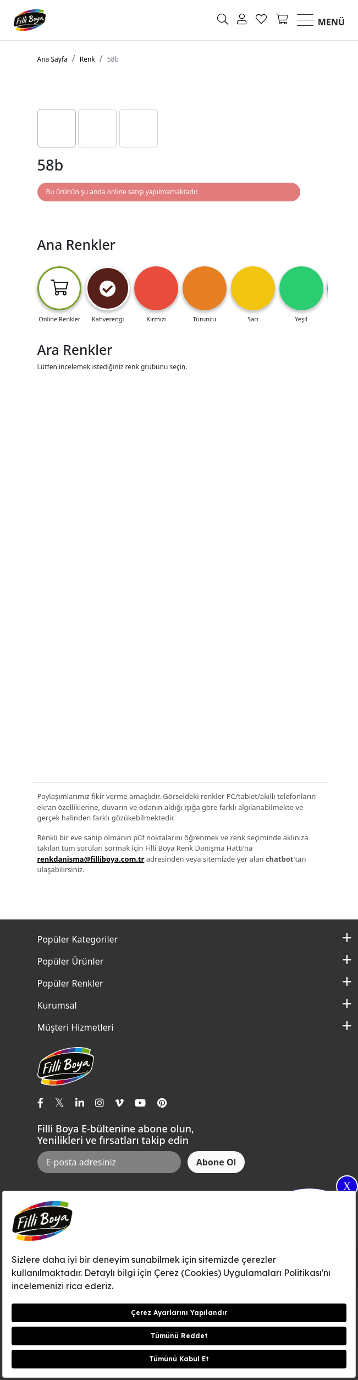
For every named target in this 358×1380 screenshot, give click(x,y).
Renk (87, 59)
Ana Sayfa (52, 59)
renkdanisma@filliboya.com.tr (91, 859)
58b (113, 59)
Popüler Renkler (70, 983)
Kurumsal (57, 1005)
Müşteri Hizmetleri (75, 1027)
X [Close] (347, 1186)
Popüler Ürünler (70, 961)
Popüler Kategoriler (77, 939)
